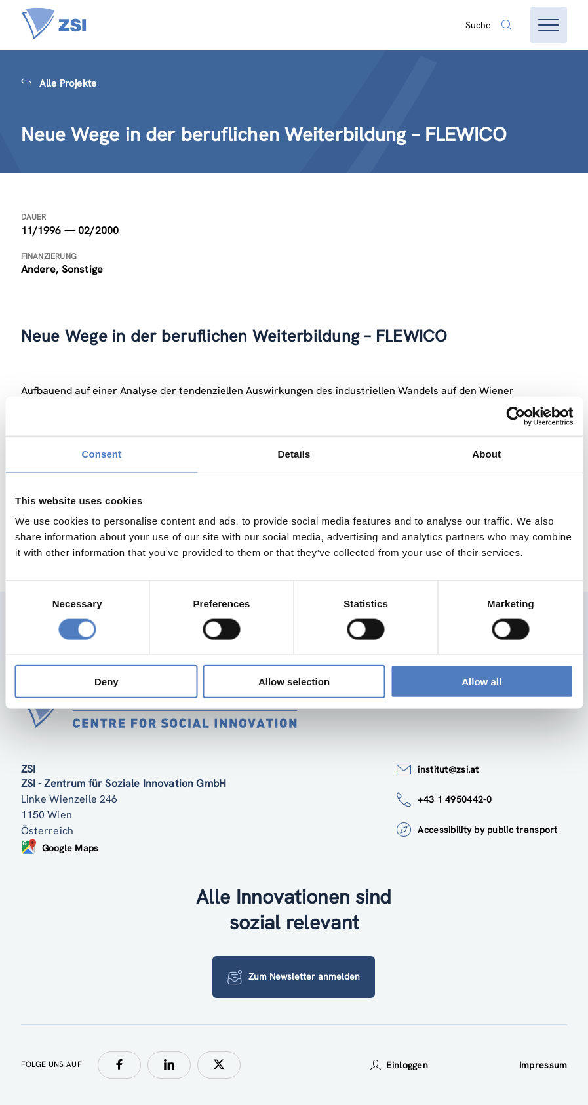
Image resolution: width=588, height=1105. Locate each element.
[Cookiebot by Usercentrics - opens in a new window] (515, 416)
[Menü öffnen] (548, 25)
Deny (106, 681)
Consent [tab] (101, 453)
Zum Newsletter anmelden (293, 977)
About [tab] (486, 453)
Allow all (481, 681)
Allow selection (294, 681)
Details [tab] (294, 453)
